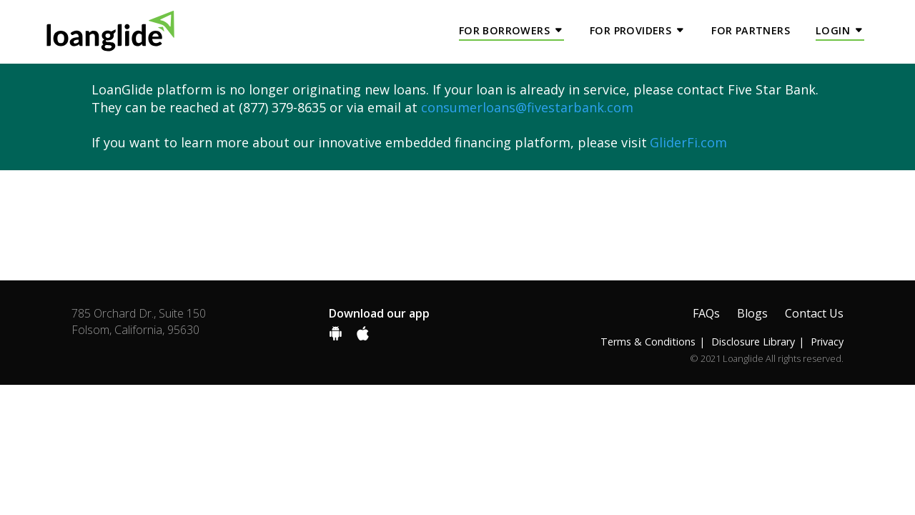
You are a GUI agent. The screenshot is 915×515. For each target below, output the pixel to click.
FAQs (706, 313)
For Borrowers (504, 30)
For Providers (630, 30)
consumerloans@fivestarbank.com (527, 107)
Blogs (752, 313)
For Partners (750, 30)
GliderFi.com (688, 142)
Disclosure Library (753, 341)
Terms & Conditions (648, 341)
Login (833, 30)
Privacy (827, 341)
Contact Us (814, 313)
